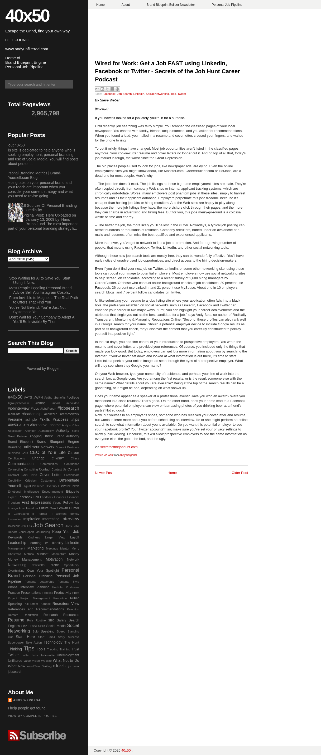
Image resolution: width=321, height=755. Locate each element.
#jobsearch (68, 408)
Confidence (71, 463)
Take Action (34, 642)
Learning (34, 543)
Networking (17, 565)
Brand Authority (67, 436)
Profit (75, 592)
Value (27, 660)
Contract (13, 475)
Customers (48, 480)
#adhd (48, 397)
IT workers (58, 513)
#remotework (69, 414)
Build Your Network (38, 447)
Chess (75, 458)
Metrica (29, 554)
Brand (48, 436)
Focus (57, 502)
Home (100, 5)
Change (38, 458)
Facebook (109, 93)
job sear (73, 666)
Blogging (35, 436)
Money (74, 554)
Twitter (182, 93)
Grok (53, 508)
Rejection (73, 609)
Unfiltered (15, 661)
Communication (20, 464)
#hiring (41, 403)
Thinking (15, 649)
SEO (51, 620)
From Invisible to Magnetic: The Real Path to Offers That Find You (43, 300)
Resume (16, 619)
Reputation (31, 614)
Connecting (15, 469)
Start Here (25, 637)
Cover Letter (51, 475)
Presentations (31, 593)
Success (73, 637)
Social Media (56, 626)
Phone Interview (21, 587)
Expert (12, 497)
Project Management (35, 598)
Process (47, 592)
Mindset (42, 554)
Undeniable (47, 655)
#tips (75, 419)
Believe (22, 436)
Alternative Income (45, 425)
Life (46, 543)
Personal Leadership (39, 581)
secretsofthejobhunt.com (119, 447)
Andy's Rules (70, 425)
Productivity (62, 593)
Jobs (68, 526)
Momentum (58, 554)
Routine (41, 620)
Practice (14, 593)
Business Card (18, 452)
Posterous (72, 587)
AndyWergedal (128, 455)
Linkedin (138, 93)
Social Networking (157, 93)
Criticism (30, 480)
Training (65, 649)
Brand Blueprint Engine (57, 441)
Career (73, 452)
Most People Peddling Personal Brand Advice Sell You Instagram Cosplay (40, 290)
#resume (15, 419)
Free (22, 508)
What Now (16, 666)
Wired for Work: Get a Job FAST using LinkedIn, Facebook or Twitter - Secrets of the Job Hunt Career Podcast (167, 71)
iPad (60, 666)
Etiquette (72, 491)
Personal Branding (37, 576)
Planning (42, 587)
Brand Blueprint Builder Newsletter (171, 5)
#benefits (59, 397)
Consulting (31, 469)
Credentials (71, 475)
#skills (45, 419)
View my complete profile (32, 715)
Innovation (15, 519)
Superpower (16, 642)
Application (15, 430)
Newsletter (38, 565)
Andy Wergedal (28, 700)
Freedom (32, 508)
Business (73, 447)
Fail (36, 497)
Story (61, 637)
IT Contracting (18, 513)
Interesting (50, 519)
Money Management (24, 559)
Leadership (17, 543)
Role (30, 620)
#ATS (28, 397)
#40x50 (15, 397)
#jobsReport (48, 408)
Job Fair (26, 526)
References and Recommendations (36, 609)
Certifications (16, 458)
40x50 (27, 15)
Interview (70, 518)
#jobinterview (19, 408)
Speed (61, 631)
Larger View (55, 537)
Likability (56, 543)
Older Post (240, 473)
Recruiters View (65, 603)
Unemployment (68, 655)
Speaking (48, 631)
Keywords (15, 537)
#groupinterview (18, 403)
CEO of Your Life (48, 452)
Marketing (35, 548)
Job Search (124, 93)
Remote (13, 614)
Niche (54, 565)
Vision (36, 660)
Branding (14, 447)
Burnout (61, 447)
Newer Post (104, 473)
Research (51, 615)
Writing (47, 666)
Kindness (34, 537)
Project (12, 598)
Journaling (43, 531)
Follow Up (71, 502)
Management (16, 548)
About (126, 5)
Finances (60, 497)
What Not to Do (66, 660)
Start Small (46, 637)
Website (46, 660)
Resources (71, 615)
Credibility (14, 480)
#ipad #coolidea (65, 403)
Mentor (64, 548)
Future (44, 508)
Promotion (60, 598)
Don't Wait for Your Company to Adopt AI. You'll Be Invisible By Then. (42, 319)
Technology (53, 642)
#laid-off (14, 414)
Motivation (54, 559)
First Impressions (36, 502)
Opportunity (71, 565)
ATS (26, 425)
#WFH (38, 397)
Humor (74, 508)
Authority (62, 431)
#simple (31, 419)
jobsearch (15, 672)
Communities (49, 463)
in (66, 666)
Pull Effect (31, 603)
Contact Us (59, 469)
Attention (30, 430)
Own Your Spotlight (43, 570)
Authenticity (46, 430)
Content (73, 469)
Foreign (13, 508)
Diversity (51, 486)
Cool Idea (29, 475)
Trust (75, 649)
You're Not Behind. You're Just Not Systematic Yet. (37, 309)
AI (20, 425)
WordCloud (34, 666)
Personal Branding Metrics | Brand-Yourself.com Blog (32, 175)
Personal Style (68, 581)
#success (60, 419)
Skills (41, 625)
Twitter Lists (29, 655)
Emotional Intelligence (23, 491)
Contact (44, 469)
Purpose (45, 603)
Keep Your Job (65, 532)
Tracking (52, 649)
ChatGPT (58, 458)
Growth (62, 508)
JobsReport (26, 531)
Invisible (14, 526)
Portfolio (57, 587)
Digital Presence (34, 486)
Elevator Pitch (68, 486)
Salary (61, 620)
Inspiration (31, 519)
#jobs (35, 408)
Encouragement (52, 491)
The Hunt (71, 642)
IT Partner (39, 513)
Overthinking (16, 570)
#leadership (31, 414)
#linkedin (50, 414)
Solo (36, 631)
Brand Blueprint (20, 442)
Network (73, 559)
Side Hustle (29, 625)
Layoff (74, 537)
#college (73, 397)
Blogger (53, 368)
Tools (41, 649)
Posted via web (104, 455)
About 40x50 (14, 145)
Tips (173, 93)
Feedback (46, 497)
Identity (74, 513)
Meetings (52, 548)
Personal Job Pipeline (227, 5)
